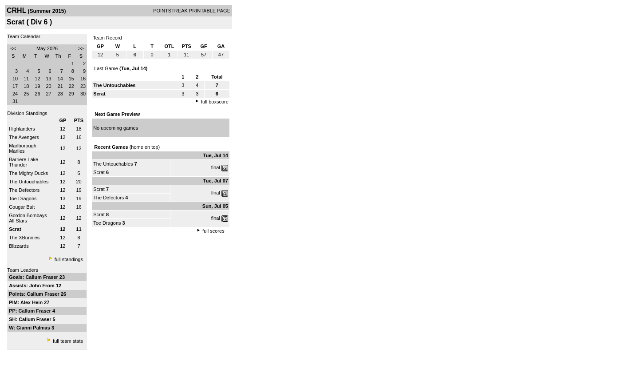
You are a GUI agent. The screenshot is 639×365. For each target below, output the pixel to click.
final (215, 167)
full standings (69, 259)
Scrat (99, 172)
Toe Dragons (22, 198)
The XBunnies (24, 237)
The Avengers (24, 137)
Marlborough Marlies (22, 148)
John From (42, 285)
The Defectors (24, 190)
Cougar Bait (22, 207)
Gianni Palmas (33, 327)
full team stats (68, 341)
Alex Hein (32, 302)
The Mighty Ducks (28, 173)
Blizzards (19, 246)
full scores (213, 231)
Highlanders (22, 128)
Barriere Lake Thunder (23, 162)
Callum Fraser (42, 277)
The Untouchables (28, 181)
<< (13, 48)
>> (81, 48)
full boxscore (215, 101)
